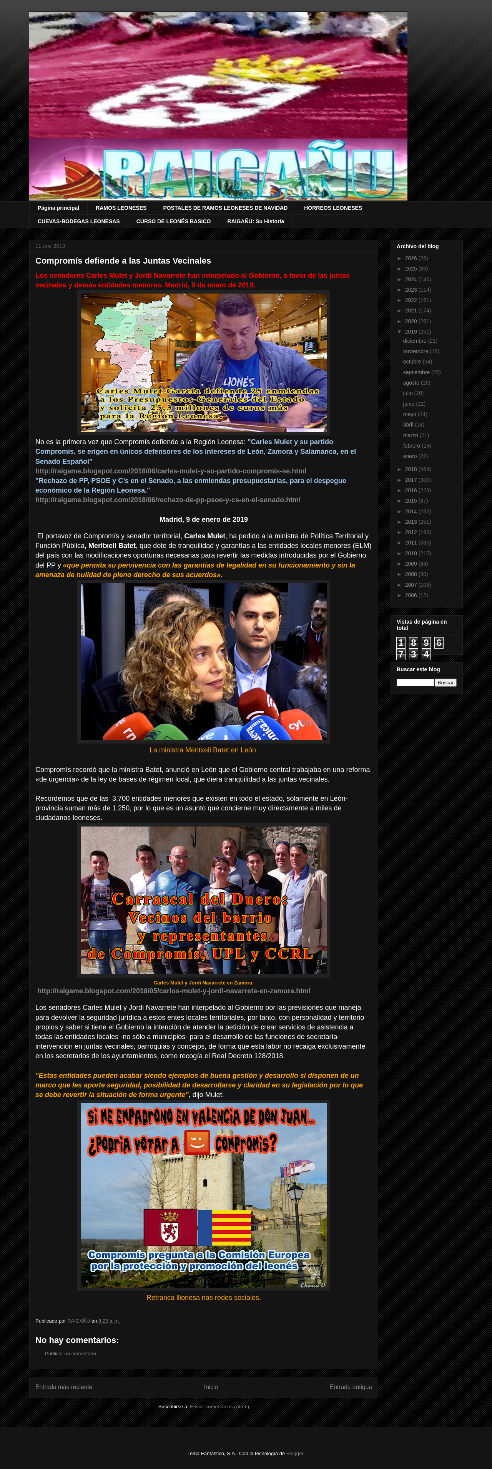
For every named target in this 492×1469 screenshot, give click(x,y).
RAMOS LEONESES (121, 208)
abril (409, 425)
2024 (412, 279)
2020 (412, 321)
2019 (412, 332)
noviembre (416, 351)
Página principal (58, 208)
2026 (412, 258)
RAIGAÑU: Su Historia (255, 221)
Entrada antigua (351, 1387)
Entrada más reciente (63, 1387)
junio (409, 404)
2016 (412, 490)
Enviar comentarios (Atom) (219, 1406)
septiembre (417, 372)
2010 (412, 553)
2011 (412, 542)
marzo (411, 435)
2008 (412, 574)
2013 (412, 522)
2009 (412, 564)
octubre (413, 362)
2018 (412, 469)
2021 (412, 310)
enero (411, 456)
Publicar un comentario (70, 1353)
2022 (412, 300)
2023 (412, 290)
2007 (412, 585)
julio (408, 393)
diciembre (415, 341)
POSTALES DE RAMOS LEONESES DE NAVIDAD (225, 208)
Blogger (294, 1453)
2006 (412, 595)
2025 (412, 269)
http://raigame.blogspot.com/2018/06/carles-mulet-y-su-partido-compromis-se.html (170, 471)
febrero (412, 446)
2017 (412, 480)
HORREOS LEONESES (333, 208)
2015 (412, 501)
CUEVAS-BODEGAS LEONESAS (79, 221)
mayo (410, 414)
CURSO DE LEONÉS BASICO (173, 221)
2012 (412, 532)
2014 (412, 511)
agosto (412, 383)
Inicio (211, 1387)
